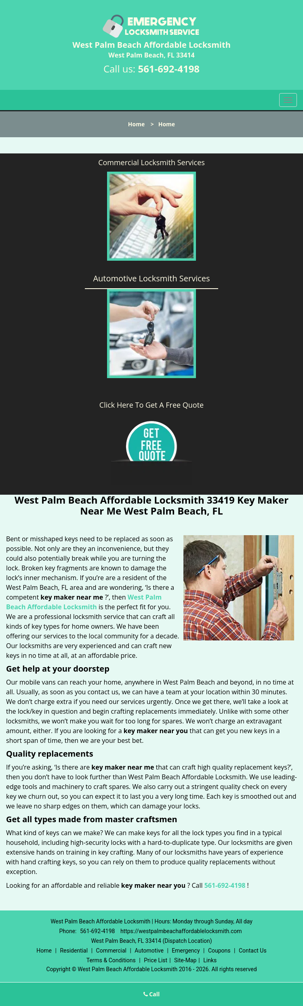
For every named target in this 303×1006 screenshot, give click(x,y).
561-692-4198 (169, 68)
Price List (155, 960)
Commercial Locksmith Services (151, 162)
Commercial (111, 950)
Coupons (219, 950)
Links (210, 960)
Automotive (149, 950)
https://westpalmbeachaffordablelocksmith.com (181, 931)
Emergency (186, 950)
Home (136, 124)
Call (151, 994)
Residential (74, 950)
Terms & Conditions (111, 960)
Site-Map (185, 960)
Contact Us (253, 950)
